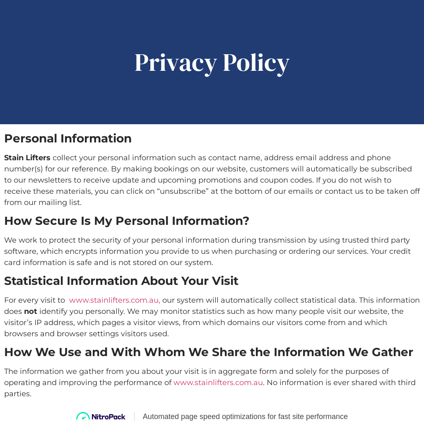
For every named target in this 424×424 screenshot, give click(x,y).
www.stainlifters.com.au (218, 382)
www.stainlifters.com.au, (114, 300)
